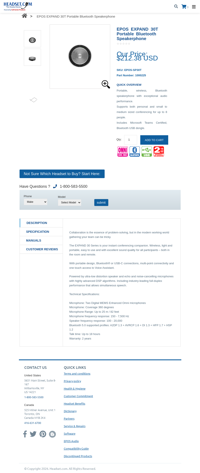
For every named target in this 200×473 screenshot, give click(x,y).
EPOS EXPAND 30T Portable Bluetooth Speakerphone (76, 16)
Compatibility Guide (76, 448)
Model (62, 196)
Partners (69, 418)
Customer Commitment (78, 396)
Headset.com (58, 468)
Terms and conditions (77, 373)
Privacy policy (72, 381)
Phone (28, 196)
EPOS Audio (71, 441)
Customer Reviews (42, 249)
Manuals (33, 240)
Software (69, 433)
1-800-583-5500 (33, 397)
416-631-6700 (32, 423)
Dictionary (70, 411)
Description (37, 223)
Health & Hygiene (74, 388)
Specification (37, 231)
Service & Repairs (74, 426)
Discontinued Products (78, 456)
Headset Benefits (74, 403)
